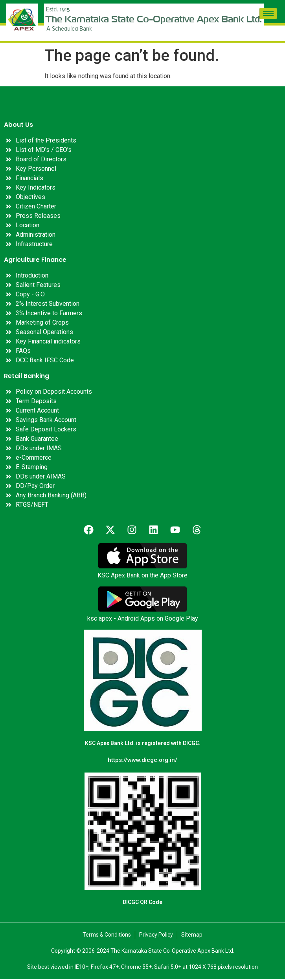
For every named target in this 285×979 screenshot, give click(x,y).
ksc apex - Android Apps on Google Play (142, 618)
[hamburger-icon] (268, 13)
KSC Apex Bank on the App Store (142, 575)
